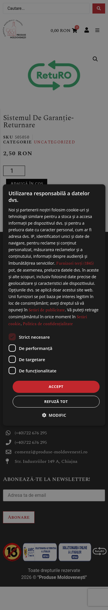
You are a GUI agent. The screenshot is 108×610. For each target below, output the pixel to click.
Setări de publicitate (47, 310)
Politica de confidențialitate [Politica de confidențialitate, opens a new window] (48, 324)
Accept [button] (56, 386)
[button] (54, 415)
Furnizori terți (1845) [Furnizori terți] (75, 263)
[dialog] (54, 305)
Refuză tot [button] (56, 401)
